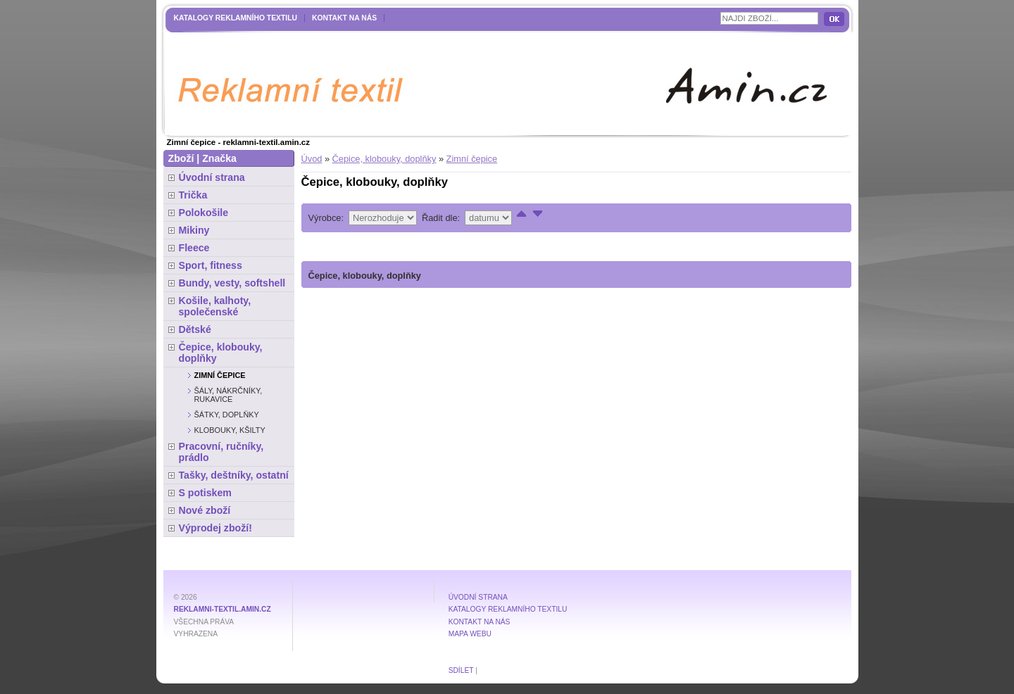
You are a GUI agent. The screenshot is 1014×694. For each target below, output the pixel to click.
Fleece (194, 247)
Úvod (312, 158)
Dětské (195, 329)
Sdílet (461, 670)
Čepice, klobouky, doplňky (384, 158)
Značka (219, 158)
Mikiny (194, 230)
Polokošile (204, 212)
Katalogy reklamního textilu (236, 18)
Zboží (181, 158)
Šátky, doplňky (226, 414)
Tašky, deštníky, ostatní (234, 475)
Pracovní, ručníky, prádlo (221, 452)
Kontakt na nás (344, 18)
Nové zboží (205, 510)
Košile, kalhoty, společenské (215, 306)
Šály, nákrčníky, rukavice (228, 394)
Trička (193, 195)
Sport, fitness (210, 265)
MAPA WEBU (470, 634)
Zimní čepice (472, 158)
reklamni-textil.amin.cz (222, 609)
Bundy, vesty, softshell (232, 283)
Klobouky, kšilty (229, 430)
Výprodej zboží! (215, 528)
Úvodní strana (212, 177)
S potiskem (205, 492)
